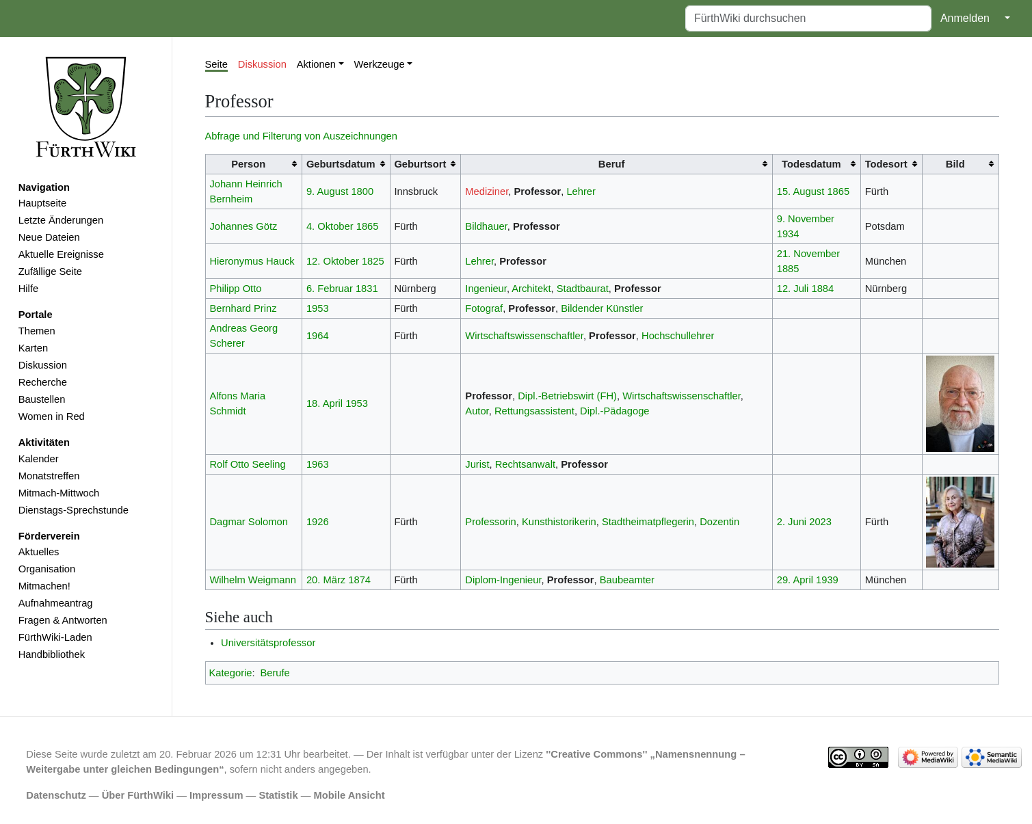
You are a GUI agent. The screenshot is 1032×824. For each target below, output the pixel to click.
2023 (820, 521)
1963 (317, 464)
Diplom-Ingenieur (503, 579)
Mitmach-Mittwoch (59, 493)
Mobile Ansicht (349, 795)
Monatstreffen (49, 475)
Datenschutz (56, 795)
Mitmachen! (44, 586)
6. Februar (329, 288)
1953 (317, 308)
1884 (822, 288)
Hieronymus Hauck (251, 261)
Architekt (531, 288)
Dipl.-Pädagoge (614, 411)
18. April (324, 403)
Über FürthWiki (138, 795)
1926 (317, 521)
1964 (317, 335)
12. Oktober (332, 261)
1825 (373, 261)
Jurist (477, 464)
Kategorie (230, 672)
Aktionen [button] (316, 64)
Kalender (38, 458)
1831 (367, 288)
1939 (827, 579)
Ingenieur (486, 288)
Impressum (216, 795)
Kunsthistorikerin (559, 521)
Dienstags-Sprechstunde (73, 510)
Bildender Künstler (602, 308)
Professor (537, 191)
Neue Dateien (49, 237)
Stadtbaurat (583, 288)
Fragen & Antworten (62, 620)
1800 (362, 191)
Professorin (490, 521)
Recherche (42, 382)
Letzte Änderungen (60, 220)
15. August (801, 191)
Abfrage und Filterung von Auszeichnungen (301, 136)
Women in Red (51, 416)
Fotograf (484, 308)
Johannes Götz (243, 226)
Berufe (274, 672)
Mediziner (486, 191)
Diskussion (42, 365)
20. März (325, 579)
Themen (36, 330)
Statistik (278, 795)
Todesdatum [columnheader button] (811, 164)
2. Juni (791, 521)
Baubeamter (627, 579)
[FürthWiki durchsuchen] (808, 18)
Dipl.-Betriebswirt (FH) (567, 395)
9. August (327, 191)
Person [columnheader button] (248, 164)
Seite (216, 64)
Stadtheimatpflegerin (648, 521)
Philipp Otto (235, 288)
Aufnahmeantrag (55, 603)
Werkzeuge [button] (379, 64)
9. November (805, 218)
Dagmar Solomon (248, 521)
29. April (795, 579)
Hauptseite (42, 203)
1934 (788, 233)
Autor (476, 411)
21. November (808, 253)
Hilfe (28, 288)
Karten (33, 348)
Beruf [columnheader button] (611, 164)
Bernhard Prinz (242, 308)
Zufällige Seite (50, 271)
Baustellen (42, 399)
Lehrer (581, 191)
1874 (359, 579)
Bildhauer (486, 226)
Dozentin (719, 521)
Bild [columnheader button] (955, 164)
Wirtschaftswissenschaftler (524, 335)
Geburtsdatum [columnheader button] (340, 164)
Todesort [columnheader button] (886, 164)
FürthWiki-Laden (55, 637)
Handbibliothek (51, 654)
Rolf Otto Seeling (247, 464)
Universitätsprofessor (268, 642)
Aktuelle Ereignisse (61, 254)
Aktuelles (38, 551)
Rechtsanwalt (525, 464)
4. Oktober (330, 226)
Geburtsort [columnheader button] (420, 164)
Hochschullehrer (677, 335)
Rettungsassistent (534, 411)
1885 (788, 268)
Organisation (46, 568)
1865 (838, 191)
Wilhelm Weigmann (252, 579)
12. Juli (793, 288)
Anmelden (965, 18)
